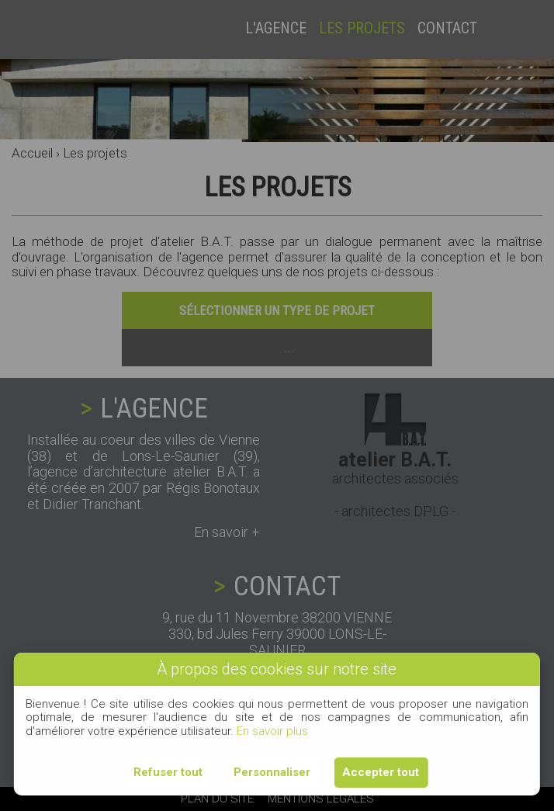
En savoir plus (272, 731)
